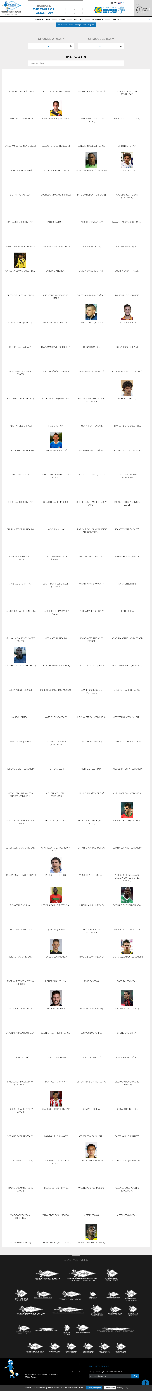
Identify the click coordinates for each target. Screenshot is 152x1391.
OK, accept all (94, 1388)
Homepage (76, 25)
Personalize (110, 1388)
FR (114, 2)
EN (121, 2)
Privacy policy (122, 1388)
